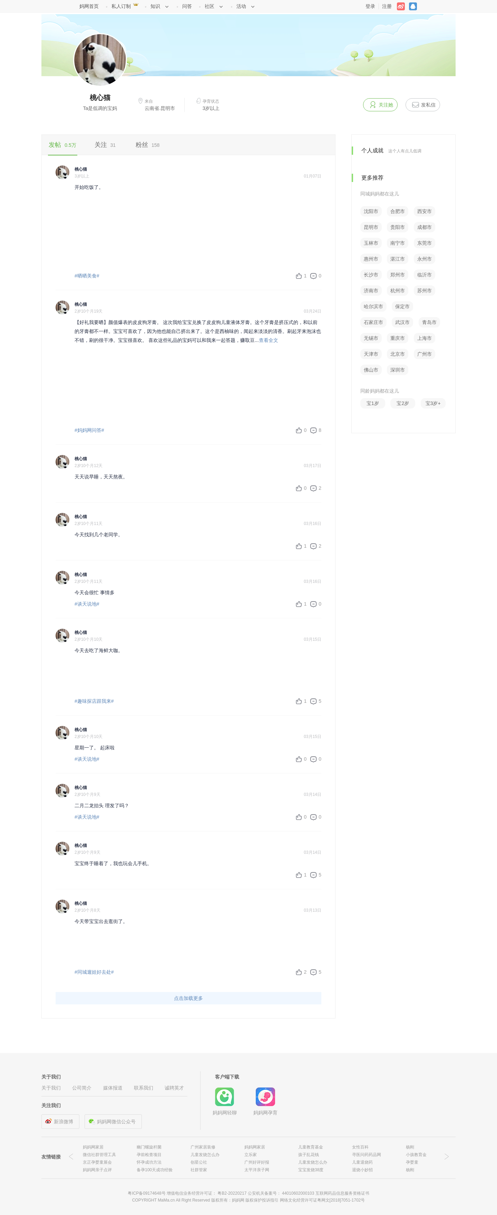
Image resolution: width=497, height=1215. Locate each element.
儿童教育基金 (310, 1147)
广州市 (424, 354)
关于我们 (51, 1088)
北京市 (397, 354)
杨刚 (410, 1147)
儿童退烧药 (362, 1162)
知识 (155, 6)
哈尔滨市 (373, 306)
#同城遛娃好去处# (94, 972)
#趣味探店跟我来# (94, 701)
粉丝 (147, 144)
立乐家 (250, 1154)
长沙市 (371, 274)
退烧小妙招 (362, 1169)
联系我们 (143, 1088)
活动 (241, 6)
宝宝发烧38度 (310, 1169)
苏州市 (424, 290)
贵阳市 (397, 227)
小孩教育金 (416, 1154)
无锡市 (371, 338)
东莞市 (424, 243)
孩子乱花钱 (308, 1154)
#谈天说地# (87, 604)
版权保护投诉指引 (262, 1200)
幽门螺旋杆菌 (149, 1147)
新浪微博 (63, 1121)
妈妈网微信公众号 (116, 1121)
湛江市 (397, 259)
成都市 (424, 227)
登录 (370, 6)
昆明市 (371, 227)
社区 (209, 6)
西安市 (424, 211)
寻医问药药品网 (366, 1154)
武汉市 (402, 322)
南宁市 (397, 243)
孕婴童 (412, 1162)
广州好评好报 (256, 1162)
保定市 (402, 306)
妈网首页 (89, 6)
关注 (105, 144)
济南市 (371, 290)
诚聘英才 (174, 1088)
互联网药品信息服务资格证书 (342, 1193)
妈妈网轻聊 (225, 1112)
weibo (403, 6)
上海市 (424, 338)
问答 (187, 6)
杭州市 (397, 290)
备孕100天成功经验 (155, 1169)
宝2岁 (403, 403)
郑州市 (397, 274)
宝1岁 (373, 403)
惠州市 (371, 259)
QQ (415, 6)
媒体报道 (113, 1088)
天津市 (371, 354)
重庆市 (397, 338)
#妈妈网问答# (89, 430)
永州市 (424, 259)
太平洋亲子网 (256, 1169)
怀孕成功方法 (149, 1162)
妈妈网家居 (93, 1147)
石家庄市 (373, 322)
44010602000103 (298, 1193)
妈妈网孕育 (265, 1112)
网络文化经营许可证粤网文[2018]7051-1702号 (322, 1200)
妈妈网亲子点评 (97, 1169)
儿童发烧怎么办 (205, 1154)
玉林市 (371, 243)
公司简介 (81, 1088)
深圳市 (397, 370)
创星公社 (199, 1162)
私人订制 (121, 6)
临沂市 (424, 274)
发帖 (62, 144)
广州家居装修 (203, 1147)
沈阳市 (371, 211)
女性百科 (360, 1147)
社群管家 (199, 1169)
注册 (387, 6)
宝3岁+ (433, 403)
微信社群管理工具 (99, 1154)
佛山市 (371, 370)
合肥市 (397, 211)
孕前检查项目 (149, 1154)
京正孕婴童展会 (97, 1162)
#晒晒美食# (87, 276)
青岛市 (429, 322)
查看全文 (268, 340)
